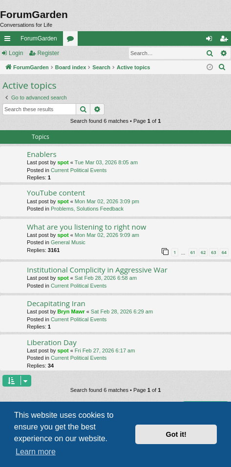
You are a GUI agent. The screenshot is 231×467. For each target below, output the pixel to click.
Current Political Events (78, 170)
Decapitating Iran (56, 303)
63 (213, 252)
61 (192, 252)
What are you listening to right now (86, 227)
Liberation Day (52, 342)
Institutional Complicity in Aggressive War (97, 269)
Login (16, 53)
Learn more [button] (36, 452)
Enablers (42, 154)
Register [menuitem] (226, 40)
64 (224, 252)
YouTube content (56, 192)
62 (203, 252)
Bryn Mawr (70, 311)
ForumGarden (39, 38)
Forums (72, 40)
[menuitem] (222, 67)
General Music (68, 242)
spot (62, 162)
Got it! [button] (176, 434)
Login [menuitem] (211, 40)
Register (48, 53)
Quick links (9, 40)
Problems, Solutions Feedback (87, 209)
